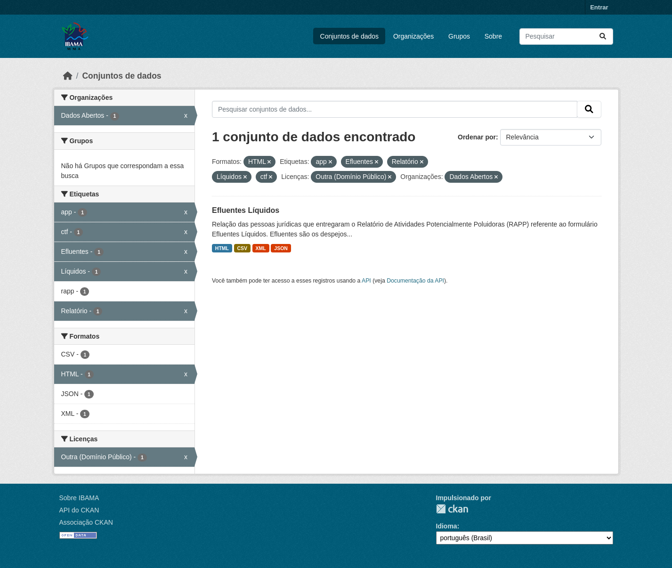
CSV (242, 248)
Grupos (459, 36)
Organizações (413, 36)
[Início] (68, 76)
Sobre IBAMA (79, 498)
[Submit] (602, 36)
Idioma (446, 526)
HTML (222, 248)
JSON (281, 248)
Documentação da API (415, 280)
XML (261, 248)
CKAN (452, 509)
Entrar (599, 7)
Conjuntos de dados (349, 36)
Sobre (493, 36)
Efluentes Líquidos (245, 210)
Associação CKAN (86, 522)
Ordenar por (477, 137)
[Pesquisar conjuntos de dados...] (566, 36)
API (366, 280)
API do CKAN (79, 510)
